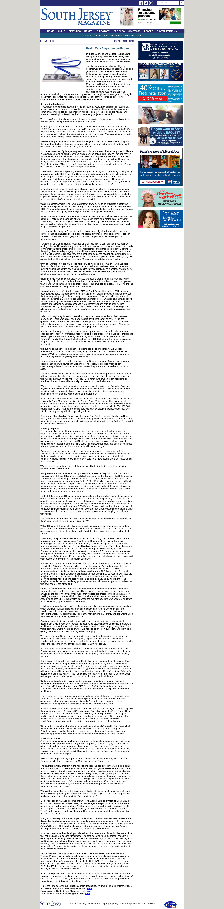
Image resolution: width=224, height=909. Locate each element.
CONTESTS (134, 31)
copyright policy (110, 903)
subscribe (125, 903)
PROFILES (119, 31)
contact (73, 903)
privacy (82, 903)
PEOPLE (148, 31)
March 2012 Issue (124, 41)
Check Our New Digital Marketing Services (112, 35)
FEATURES (75, 31)
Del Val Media (148, 903)
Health (47, 41)
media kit (135, 903)
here (89, 888)
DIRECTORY (103, 31)
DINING (61, 31)
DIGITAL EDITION (167, 31)
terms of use (94, 903)
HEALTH (88, 31)
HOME (50, 31)
